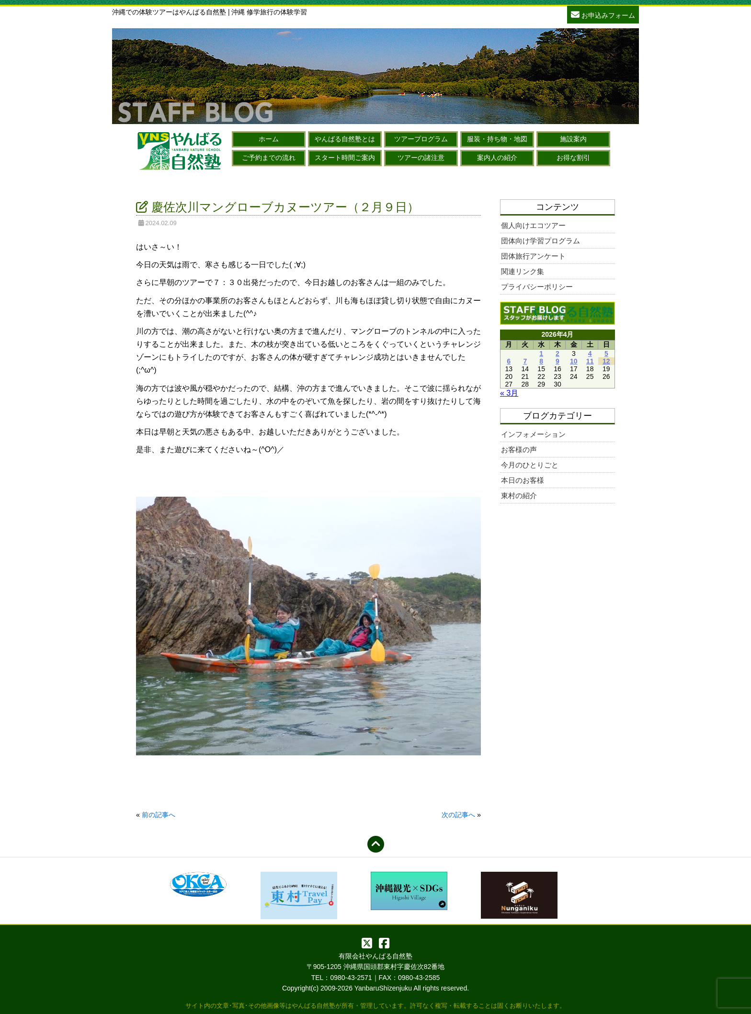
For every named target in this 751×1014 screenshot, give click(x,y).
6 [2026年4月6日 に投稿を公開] (509, 361)
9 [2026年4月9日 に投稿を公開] (557, 361)
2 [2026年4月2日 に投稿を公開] (557, 353)
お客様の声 (519, 449)
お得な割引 (573, 157)
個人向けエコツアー (533, 225)
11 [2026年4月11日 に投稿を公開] (590, 361)
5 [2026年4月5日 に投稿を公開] (606, 353)
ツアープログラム (421, 139)
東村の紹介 (519, 495)
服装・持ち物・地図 (497, 139)
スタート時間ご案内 (345, 157)
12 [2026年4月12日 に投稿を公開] (606, 361)
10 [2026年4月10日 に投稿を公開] (574, 361)
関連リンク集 (522, 271)
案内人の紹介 (497, 157)
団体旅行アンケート (533, 256)
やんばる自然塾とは (345, 139)
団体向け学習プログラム (540, 241)
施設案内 (573, 139)
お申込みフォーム (603, 14)
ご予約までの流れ (269, 157)
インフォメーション (533, 434)
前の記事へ (158, 815)
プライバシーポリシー (537, 287)
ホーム (269, 139)
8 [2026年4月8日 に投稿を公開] (541, 361)
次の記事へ (458, 815)
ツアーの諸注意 (421, 157)
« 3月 (509, 393)
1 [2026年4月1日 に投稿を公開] (541, 353)
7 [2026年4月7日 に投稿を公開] (525, 361)
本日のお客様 (522, 480)
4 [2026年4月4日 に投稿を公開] (590, 353)
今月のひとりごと (529, 465)
